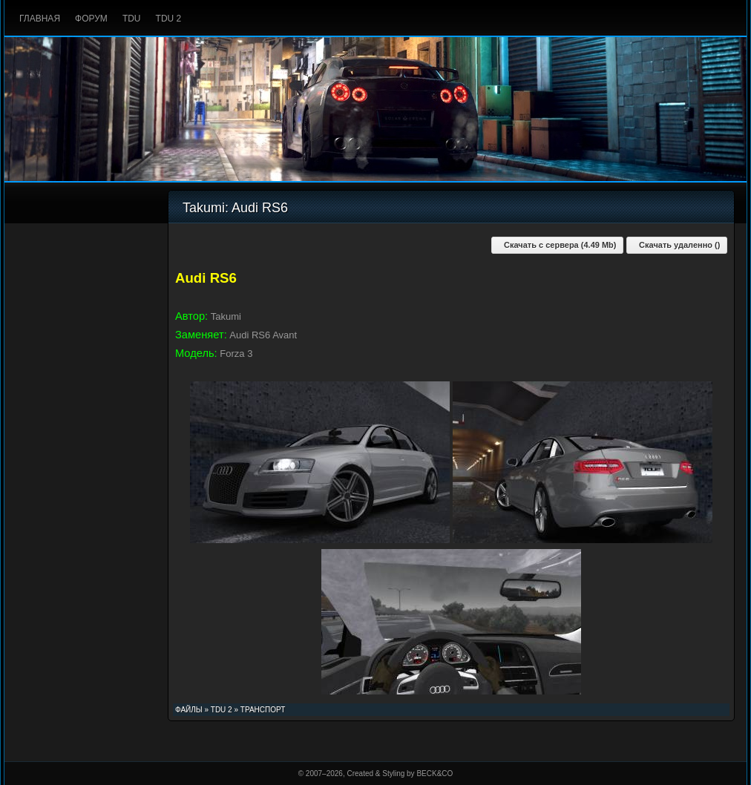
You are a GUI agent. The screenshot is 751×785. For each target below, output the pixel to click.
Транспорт (263, 710)
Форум (91, 18)
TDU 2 (169, 18)
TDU (131, 18)
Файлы (189, 710)
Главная (39, 18)
